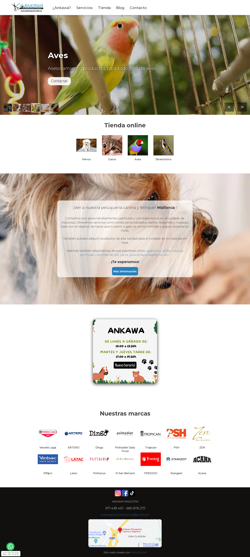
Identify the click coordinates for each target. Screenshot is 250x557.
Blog (120, 8)
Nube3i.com (139, 552)
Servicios (84, 8)
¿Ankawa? (61, 8)
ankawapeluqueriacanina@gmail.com (125, 514)
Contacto (138, 8)
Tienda (104, 8)
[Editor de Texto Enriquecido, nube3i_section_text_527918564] (125, 353)
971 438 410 (114, 508)
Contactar (59, 81)
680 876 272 (135, 508)
